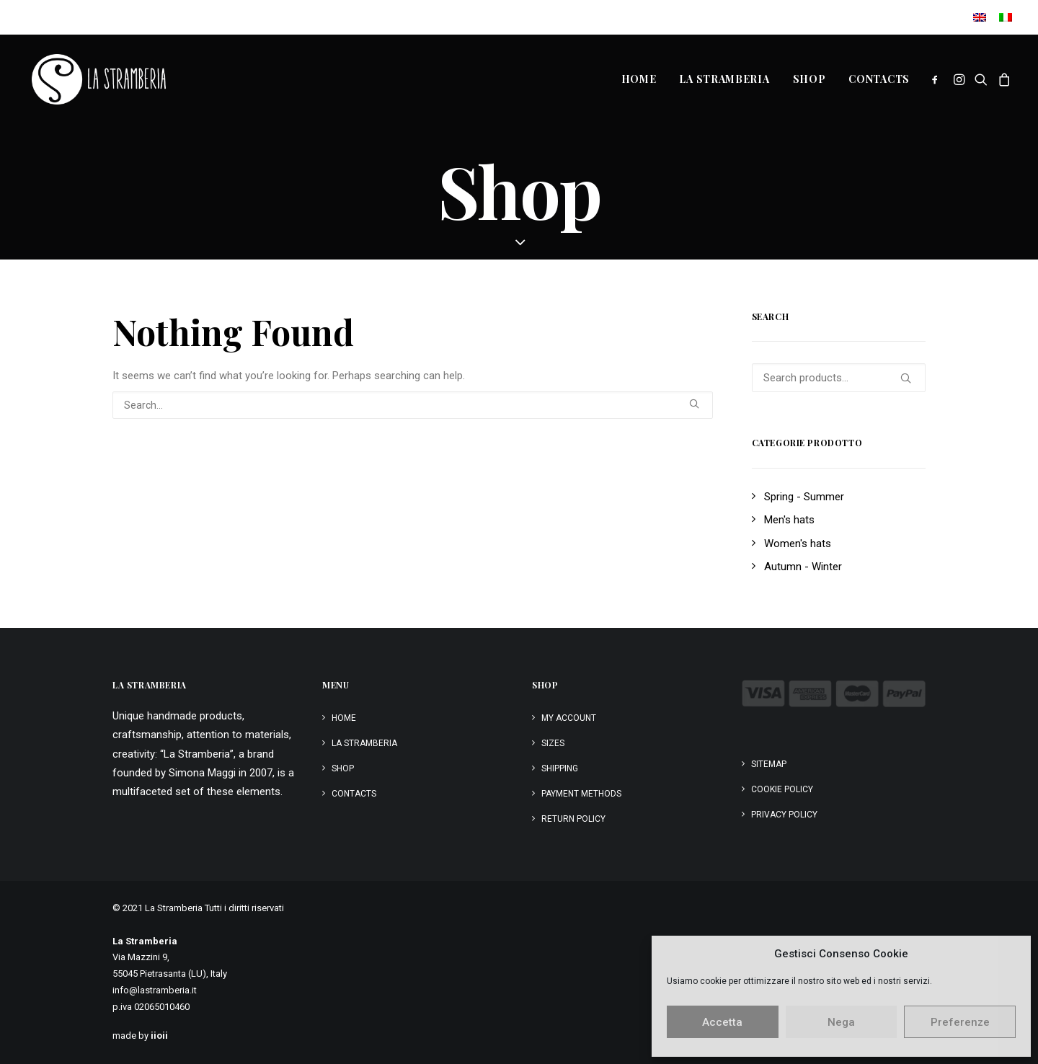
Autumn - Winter (803, 566)
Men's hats (789, 519)
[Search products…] (839, 377)
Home (639, 79)
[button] (937, 79)
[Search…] (412, 405)
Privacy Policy (784, 815)
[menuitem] (982, 17)
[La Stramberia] (93, 79)
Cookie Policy (782, 789)
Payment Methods (581, 794)
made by (140, 1035)
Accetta (722, 1022)
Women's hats (797, 543)
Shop (809, 79)
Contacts (879, 79)
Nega (841, 1022)
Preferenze (960, 1022)
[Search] (412, 405)
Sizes (552, 743)
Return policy (573, 819)
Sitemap (768, 764)
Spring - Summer (804, 496)
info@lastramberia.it (154, 990)
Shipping (559, 768)
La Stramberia (724, 79)
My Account (568, 718)
